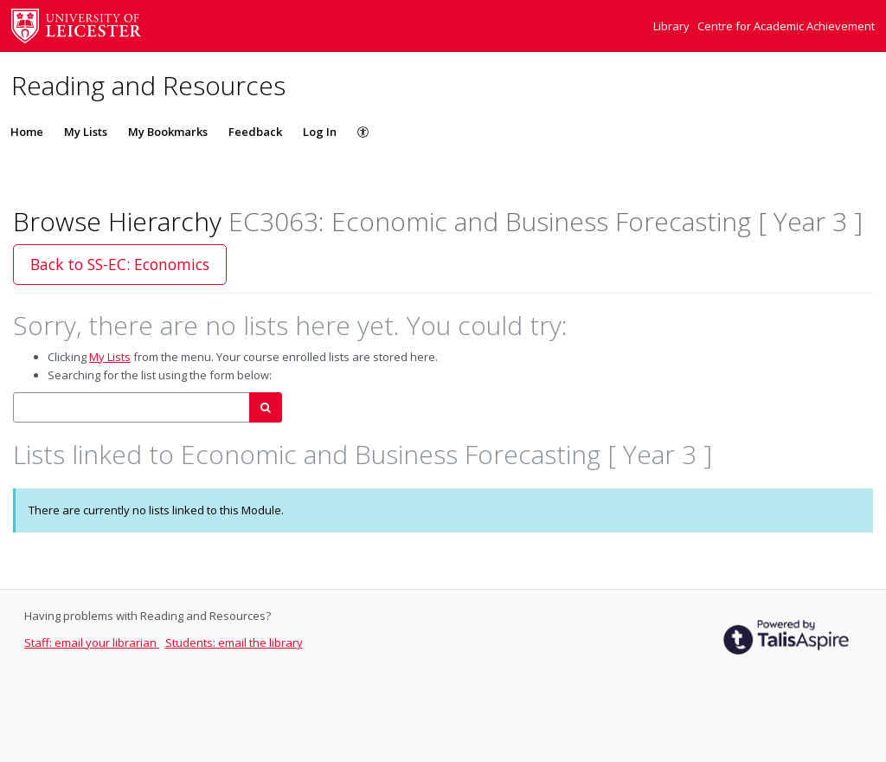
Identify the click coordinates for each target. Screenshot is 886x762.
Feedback (255, 131)
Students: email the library (234, 642)
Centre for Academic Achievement (786, 26)
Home (26, 131)
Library (672, 26)
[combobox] (131, 407)
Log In (320, 131)
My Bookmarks (168, 131)
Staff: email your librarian (91, 642)
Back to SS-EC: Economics (119, 264)
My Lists (85, 131)
